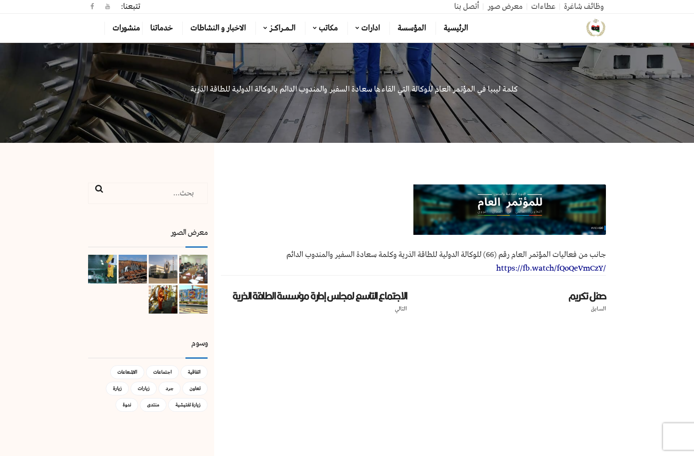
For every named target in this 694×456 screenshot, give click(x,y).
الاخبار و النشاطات (218, 28)
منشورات (126, 28)
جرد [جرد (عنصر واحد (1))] (170, 388)
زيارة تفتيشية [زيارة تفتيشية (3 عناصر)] (187, 405)
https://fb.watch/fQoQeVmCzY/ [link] (551, 268)
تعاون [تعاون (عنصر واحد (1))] (194, 388)
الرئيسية (455, 28)
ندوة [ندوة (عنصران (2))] (127, 405)
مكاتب (328, 28)
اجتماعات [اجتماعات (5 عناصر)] (162, 372)
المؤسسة (411, 28)
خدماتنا (161, 28)
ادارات (370, 28)
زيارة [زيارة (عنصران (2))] (117, 388)
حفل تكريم (587, 296)
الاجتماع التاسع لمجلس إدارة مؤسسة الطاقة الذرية (319, 296)
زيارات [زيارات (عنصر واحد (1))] (144, 388)
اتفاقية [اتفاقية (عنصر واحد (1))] (194, 372)
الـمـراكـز (282, 28)
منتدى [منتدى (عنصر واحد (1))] (153, 405)
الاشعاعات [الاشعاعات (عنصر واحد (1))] (127, 372)
